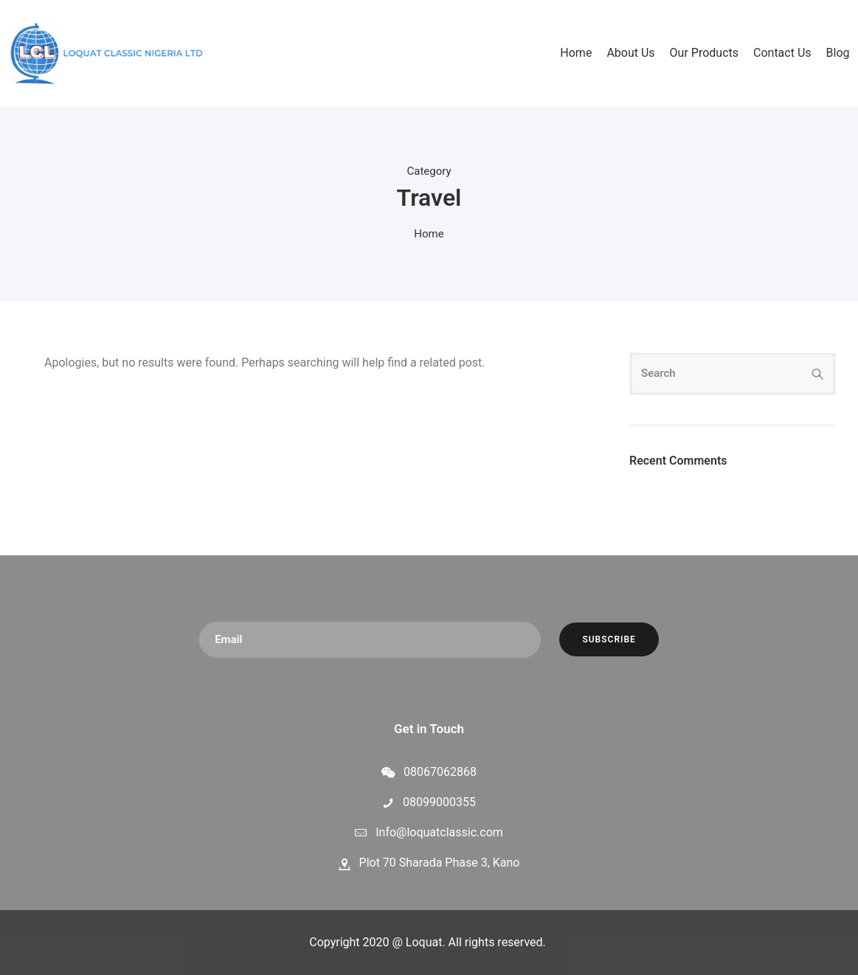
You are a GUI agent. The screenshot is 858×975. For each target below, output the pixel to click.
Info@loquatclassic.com (439, 832)
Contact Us (782, 53)
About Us (630, 53)
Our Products (704, 53)
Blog (838, 53)
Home (576, 53)
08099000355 (439, 802)
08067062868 (440, 772)
